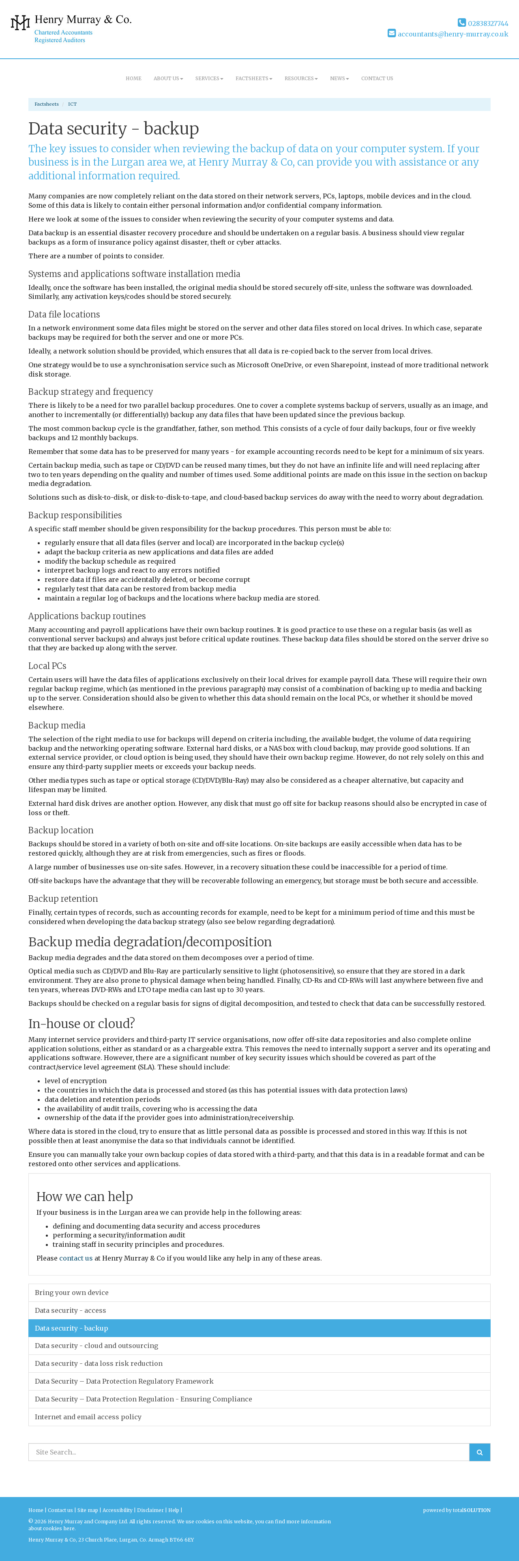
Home (134, 78)
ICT (72, 104)
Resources (301, 78)
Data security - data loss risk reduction (99, 1363)
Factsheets (254, 78)
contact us (76, 1258)
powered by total (457, 1510)
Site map (87, 1510)
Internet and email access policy (88, 1417)
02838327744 (483, 23)
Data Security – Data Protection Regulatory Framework (124, 1381)
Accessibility (118, 1510)
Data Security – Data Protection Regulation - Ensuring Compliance (143, 1399)
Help (173, 1510)
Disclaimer (150, 1510)
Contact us (377, 78)
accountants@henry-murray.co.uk (448, 34)
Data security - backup (71, 1328)
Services (209, 78)
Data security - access (70, 1310)
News (339, 78)
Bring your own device (72, 1292)
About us (168, 78)
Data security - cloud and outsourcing (96, 1346)
